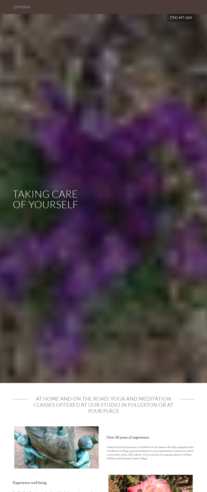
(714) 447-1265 (181, 17)
